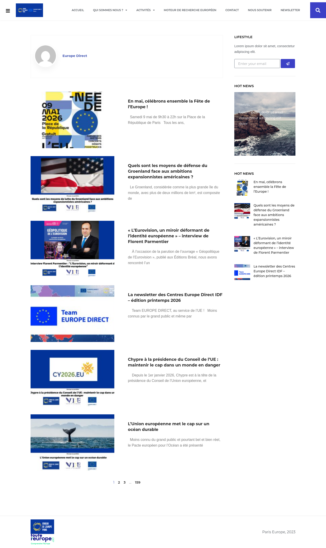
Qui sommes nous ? (110, 10)
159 (137, 482)
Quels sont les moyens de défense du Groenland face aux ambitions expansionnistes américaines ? (167, 171)
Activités (145, 10)
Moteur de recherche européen (190, 10)
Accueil (78, 10)
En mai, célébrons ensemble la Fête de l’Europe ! (270, 187)
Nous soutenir (260, 10)
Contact (232, 10)
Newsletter (290, 10)
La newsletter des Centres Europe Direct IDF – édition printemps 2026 (274, 271)
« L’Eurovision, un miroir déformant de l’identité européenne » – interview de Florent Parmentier (168, 236)
